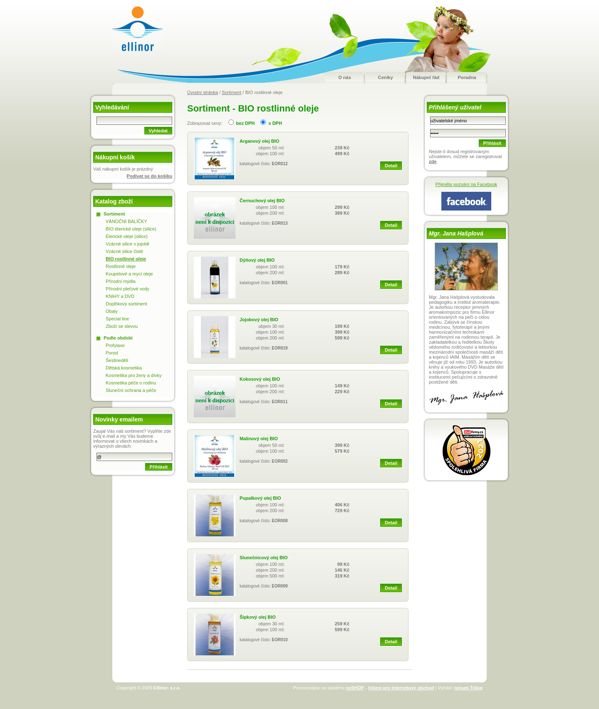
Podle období (118, 337)
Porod (112, 352)
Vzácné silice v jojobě (127, 243)
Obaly (112, 311)
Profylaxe (115, 345)
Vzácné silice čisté (124, 251)
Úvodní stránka (202, 92)
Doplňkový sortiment (126, 303)
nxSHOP (355, 687)
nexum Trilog (468, 687)
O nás (344, 77)
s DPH (275, 123)
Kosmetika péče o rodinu (131, 382)
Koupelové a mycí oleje (129, 273)
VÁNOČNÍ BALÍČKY (126, 221)
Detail (391, 165)
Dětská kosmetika (124, 367)
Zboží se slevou (122, 326)
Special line (117, 318)
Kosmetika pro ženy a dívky (134, 375)
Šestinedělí (117, 360)
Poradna (467, 77)
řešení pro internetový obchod (401, 687)
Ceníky (385, 77)
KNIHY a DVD (120, 296)
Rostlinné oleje (121, 266)
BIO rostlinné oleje (126, 258)
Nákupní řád (426, 77)
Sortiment (231, 92)
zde (432, 161)
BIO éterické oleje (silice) (131, 228)
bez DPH (245, 123)
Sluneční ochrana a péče (131, 390)
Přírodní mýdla (121, 281)
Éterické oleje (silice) (127, 236)
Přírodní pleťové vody (127, 288)
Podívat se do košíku (149, 176)
